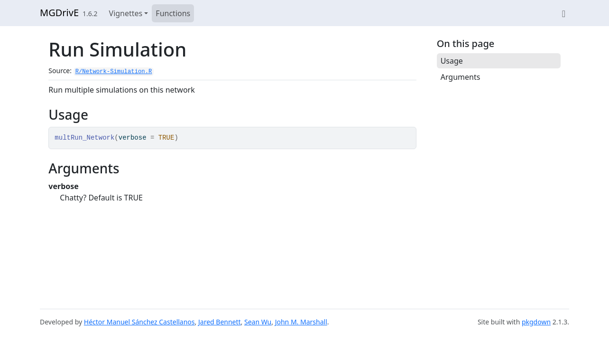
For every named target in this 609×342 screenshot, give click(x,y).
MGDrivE (59, 12)
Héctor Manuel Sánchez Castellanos (139, 321)
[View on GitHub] (563, 13)
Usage (452, 61)
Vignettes (126, 13)
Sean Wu (257, 321)
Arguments (460, 77)
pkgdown (536, 321)
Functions (173, 13)
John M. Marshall (301, 321)
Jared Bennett (219, 321)
